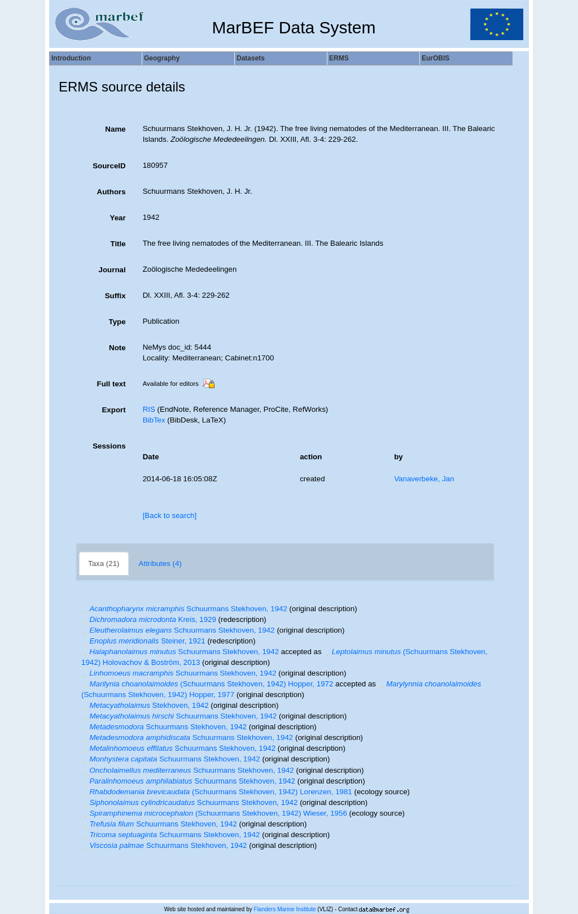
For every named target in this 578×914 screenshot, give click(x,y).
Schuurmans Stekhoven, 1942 (184, 608)
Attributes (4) (160, 563)
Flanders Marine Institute (285, 909)
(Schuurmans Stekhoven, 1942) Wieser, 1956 (214, 813)
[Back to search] (170, 515)
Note (117, 347)
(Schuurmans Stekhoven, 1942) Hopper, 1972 (207, 684)
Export (113, 410)
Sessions (109, 446)
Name (115, 129)
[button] (85, 608)
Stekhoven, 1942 (145, 705)
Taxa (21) (104, 563)
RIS (149, 409)
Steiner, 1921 (143, 641)
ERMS (339, 58)
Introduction (71, 58)
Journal (112, 270)
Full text (111, 384)
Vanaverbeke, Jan (424, 479)
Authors (111, 192)
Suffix (115, 295)
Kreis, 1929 (148, 619)
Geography (161, 58)
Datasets (251, 58)
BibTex (154, 420)
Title (117, 244)
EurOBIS (435, 58)
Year (117, 218)
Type (117, 321)
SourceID (109, 166)
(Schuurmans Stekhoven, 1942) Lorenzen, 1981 (216, 791)
